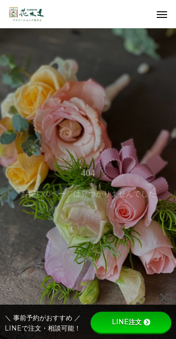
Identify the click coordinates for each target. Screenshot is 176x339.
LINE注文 (131, 322)
